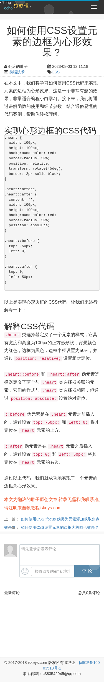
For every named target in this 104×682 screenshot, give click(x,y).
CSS (56, 72)
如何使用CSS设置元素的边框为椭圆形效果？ (60, 527)
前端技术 (17, 72)
